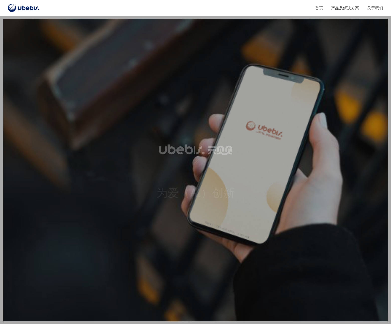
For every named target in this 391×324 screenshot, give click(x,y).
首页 (319, 8)
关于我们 (375, 8)
